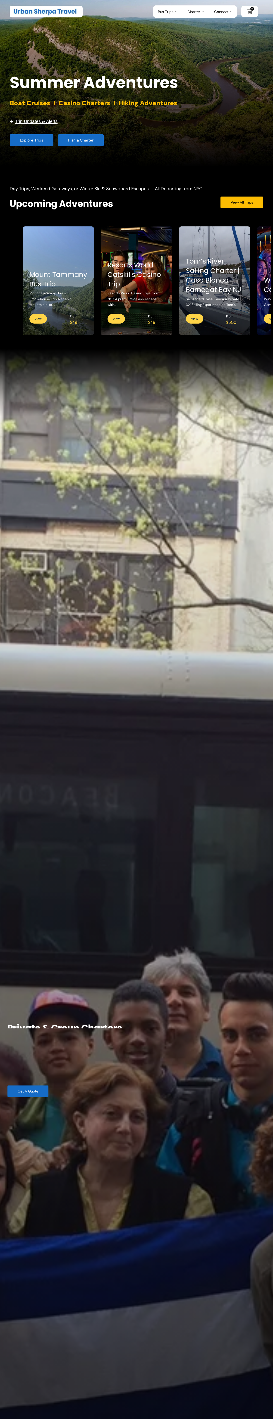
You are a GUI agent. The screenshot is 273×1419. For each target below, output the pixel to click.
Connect (221, 12)
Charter (193, 12)
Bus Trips (165, 12)
